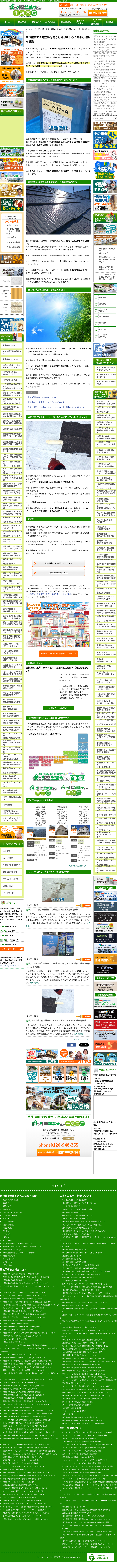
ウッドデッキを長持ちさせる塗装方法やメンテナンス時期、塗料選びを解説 (89, 1380)
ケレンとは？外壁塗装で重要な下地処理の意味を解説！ (56, 910)
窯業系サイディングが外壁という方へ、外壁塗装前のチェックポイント (88, 1544)
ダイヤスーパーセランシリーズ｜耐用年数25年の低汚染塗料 (84, 1448)
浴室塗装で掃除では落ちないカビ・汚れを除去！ (80, 1383)
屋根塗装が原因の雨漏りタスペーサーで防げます (12, 631)
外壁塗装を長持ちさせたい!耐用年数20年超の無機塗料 (106, 563)
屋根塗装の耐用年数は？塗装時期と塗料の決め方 (106, 772)
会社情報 (6, 1231)
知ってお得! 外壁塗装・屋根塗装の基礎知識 (18, 1320)
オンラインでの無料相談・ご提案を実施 (106, 403)
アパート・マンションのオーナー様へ (106, 376)
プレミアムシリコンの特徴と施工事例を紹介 (105, 849)
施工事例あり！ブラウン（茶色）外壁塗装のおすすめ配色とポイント (27, 1507)
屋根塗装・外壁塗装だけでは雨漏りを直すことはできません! (24, 1317)
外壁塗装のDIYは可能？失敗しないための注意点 (106, 612)
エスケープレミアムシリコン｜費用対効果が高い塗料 (81, 1451)
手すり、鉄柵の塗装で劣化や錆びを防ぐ (11, 694)
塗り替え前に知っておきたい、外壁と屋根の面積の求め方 (23, 1423)
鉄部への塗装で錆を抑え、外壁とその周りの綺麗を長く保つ (84, 1371)
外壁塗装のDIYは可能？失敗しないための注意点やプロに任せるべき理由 (29, 1333)
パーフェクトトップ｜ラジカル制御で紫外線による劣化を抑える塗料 (87, 1432)
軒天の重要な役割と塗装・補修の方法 (11, 568)
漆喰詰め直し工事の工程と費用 (104, 667)
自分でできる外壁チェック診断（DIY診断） (18, 1330)
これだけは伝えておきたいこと (14, 1212)
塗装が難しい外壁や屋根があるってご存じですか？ (106, 619)
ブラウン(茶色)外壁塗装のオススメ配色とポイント (106, 821)
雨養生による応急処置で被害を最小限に (106, 751)
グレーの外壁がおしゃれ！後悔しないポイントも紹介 (106, 793)
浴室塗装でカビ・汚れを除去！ (11, 708)
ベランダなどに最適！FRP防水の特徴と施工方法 (12, 750)
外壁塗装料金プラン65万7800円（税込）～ (77, 1215)
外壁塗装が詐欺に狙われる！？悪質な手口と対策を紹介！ (23, 1395)
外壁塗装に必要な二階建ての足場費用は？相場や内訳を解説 (84, 1423)
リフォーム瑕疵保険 (10, 1215)
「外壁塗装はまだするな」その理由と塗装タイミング (12, 387)
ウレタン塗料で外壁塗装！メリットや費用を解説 (11, 464)
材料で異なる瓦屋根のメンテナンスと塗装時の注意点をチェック (85, 1330)
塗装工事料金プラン (80, 22)
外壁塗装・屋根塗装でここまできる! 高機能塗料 (20, 1382)
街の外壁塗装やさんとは (11, 1200)
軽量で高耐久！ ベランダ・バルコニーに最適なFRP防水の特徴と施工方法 (29, 1451)
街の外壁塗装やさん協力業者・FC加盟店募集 (19, 1253)
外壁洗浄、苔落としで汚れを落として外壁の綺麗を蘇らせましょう (86, 1395)
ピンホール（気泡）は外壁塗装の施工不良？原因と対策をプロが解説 (27, 1379)
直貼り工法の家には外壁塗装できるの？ (104, 633)
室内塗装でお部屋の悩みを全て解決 (75, 1281)
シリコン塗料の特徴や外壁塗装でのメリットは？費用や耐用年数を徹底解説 (89, 1482)
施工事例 (22, 22)
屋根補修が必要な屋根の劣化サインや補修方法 (12, 617)
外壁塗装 (31, 594)
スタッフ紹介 (8, 858)
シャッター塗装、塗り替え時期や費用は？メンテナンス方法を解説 (86, 1386)
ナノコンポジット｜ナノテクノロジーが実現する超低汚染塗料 (84, 1460)
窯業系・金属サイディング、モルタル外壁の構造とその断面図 (25, 1426)
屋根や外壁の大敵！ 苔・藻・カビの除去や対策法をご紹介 (83, 1399)
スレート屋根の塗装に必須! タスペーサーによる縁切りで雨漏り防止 (27, 1404)
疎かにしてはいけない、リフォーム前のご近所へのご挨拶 (23, 1308)
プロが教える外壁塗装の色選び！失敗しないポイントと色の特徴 (26, 1277)
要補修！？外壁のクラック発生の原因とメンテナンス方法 (23, 1370)
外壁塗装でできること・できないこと (12, 527)
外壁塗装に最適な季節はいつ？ (12, 450)
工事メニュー (51, 22)
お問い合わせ (8, 886)
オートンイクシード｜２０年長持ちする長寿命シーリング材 (84, 1479)
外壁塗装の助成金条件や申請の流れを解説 (106, 417)
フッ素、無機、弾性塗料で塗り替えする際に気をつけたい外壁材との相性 (29, 1432)
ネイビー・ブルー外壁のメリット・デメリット (106, 786)
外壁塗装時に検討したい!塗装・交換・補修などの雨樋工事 (83, 1358)
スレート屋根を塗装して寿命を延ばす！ (76, 1405)
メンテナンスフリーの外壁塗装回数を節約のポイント (106, 507)
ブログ (37, 29)
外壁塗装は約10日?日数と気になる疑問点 (105, 465)
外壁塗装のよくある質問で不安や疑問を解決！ (106, 410)
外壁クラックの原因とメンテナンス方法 (11, 499)
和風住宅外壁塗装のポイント (104, 660)
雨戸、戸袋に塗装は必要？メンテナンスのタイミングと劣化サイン (86, 1392)
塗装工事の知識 (9, 345)
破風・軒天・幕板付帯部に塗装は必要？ (11, 554)
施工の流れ (66, 22)
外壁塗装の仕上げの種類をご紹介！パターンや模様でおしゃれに (26, 1519)
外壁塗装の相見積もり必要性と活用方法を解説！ (105, 430)
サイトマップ (8, 893)
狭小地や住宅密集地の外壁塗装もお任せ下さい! (11, 638)
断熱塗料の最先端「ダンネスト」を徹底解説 (106, 737)
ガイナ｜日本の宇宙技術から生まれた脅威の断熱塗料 (81, 1472)
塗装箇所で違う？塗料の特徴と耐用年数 (105, 535)
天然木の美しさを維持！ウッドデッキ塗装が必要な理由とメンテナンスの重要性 (104, 47)
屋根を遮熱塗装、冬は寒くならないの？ (44, 397)
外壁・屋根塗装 (52, 594)
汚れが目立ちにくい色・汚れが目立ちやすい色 (106, 259)
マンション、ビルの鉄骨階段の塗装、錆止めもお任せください (84, 1374)
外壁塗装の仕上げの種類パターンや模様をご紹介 (106, 842)
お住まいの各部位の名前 (12, 429)
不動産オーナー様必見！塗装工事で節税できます (106, 577)
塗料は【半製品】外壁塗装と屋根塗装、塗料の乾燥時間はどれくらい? (28, 1410)
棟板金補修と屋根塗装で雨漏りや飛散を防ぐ (12, 729)
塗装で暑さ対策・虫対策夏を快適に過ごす (12, 485)
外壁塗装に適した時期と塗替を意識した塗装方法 (12, 443)
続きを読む (34, 983)
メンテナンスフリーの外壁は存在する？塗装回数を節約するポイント (27, 1345)
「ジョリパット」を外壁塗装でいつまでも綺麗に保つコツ (23, 1429)
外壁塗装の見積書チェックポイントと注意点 (106, 444)
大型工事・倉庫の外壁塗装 (72, 1408)
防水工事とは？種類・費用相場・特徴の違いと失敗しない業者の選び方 (28, 1448)
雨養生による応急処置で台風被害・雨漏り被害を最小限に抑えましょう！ (29, 1476)
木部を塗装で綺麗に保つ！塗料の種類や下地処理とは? (106, 716)
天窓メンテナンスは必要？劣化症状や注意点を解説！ (104, 112)
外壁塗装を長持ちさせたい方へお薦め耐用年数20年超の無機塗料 (85, 1522)
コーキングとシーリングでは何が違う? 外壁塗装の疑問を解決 (25, 1417)
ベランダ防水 (66, 594)
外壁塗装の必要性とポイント (72, 1256)
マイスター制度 (8, 1222)
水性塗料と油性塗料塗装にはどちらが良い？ (106, 646)
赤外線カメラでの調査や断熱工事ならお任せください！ (82, 1253)
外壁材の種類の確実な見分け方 (103, 500)
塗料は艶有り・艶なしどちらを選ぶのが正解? (106, 639)
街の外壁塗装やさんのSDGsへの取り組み (17, 1243)
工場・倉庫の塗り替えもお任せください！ (106, 369)
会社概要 (110, 22)
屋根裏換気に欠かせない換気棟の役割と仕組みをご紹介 (23, 1457)
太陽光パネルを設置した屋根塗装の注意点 (106, 709)
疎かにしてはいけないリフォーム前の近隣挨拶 (106, 472)
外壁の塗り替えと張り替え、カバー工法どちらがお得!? (22, 1336)
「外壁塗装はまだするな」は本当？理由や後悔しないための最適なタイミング (31, 1305)
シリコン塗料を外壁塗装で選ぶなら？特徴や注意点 (12, 471)
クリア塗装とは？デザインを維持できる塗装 (12, 478)
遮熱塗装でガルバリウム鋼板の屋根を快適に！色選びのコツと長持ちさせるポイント (104, 105)
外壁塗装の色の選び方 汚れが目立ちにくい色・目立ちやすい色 (25, 1283)
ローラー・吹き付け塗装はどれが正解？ (104, 681)
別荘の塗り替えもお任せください (106, 383)
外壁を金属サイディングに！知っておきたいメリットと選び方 (84, 1302)
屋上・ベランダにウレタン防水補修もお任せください (12, 757)
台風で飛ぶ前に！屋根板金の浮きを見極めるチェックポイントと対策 (104, 55)
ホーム (7, 22)
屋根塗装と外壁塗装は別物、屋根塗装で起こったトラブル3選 (25, 1401)
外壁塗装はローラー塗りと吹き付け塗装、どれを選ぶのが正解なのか (27, 1413)
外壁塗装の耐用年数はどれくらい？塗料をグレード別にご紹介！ (26, 1358)
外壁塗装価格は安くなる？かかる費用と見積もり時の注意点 (84, 1231)
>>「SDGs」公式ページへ (10, 966)
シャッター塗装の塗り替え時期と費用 (11, 715)
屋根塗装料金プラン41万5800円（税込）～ (77, 1218)
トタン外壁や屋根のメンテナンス (11, 652)
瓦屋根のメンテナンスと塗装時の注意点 (12, 666)
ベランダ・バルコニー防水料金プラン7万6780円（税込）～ (83, 1225)
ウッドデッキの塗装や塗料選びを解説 (11, 701)
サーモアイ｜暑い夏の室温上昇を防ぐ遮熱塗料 (79, 1438)
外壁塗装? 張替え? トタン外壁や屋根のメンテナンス (81, 1305)
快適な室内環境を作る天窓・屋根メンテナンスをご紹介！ (83, 1352)
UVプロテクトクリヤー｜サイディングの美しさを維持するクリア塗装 (87, 1466)
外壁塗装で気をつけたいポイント (12, 541)
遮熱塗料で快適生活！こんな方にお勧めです (46, 402)
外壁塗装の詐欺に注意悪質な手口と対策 (105, 458)
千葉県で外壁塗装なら (11, 865)
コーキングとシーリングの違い (12, 784)
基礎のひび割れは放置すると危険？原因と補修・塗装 (22, 1479)
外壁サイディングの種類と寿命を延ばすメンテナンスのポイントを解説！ (104, 39)
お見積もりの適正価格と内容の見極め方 (106, 451)
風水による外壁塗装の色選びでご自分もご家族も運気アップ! (24, 1295)
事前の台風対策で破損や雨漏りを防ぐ (104, 744)
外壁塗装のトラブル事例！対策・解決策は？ (105, 765)
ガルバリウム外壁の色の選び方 (104, 521)
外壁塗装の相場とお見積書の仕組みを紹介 (106, 437)
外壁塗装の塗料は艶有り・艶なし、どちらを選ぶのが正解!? (83, 1516)
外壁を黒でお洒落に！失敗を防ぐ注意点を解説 (106, 800)
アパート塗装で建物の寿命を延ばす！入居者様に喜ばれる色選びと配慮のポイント (104, 72)
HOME (29, 29)
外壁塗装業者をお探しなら (12, 1250)
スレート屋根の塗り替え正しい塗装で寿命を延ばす (12, 624)
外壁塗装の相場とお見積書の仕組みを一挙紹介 (79, 1228)
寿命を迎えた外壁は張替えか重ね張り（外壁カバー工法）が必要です (87, 1271)
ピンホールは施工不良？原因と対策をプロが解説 (12, 513)
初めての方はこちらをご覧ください (75, 1200)
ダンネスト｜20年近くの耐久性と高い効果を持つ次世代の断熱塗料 (86, 1469)
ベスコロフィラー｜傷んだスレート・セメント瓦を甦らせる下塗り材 (87, 1444)
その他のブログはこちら (80, 1039)
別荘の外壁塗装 (68, 1414)
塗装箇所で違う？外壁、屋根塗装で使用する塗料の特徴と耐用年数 (86, 1510)
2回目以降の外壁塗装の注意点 (103, 528)
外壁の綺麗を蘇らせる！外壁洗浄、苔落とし (106, 695)
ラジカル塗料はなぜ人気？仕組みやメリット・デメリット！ (24, 1516)
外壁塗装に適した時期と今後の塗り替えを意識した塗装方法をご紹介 (27, 1361)
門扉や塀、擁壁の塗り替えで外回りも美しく (78, 1277)
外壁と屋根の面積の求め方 (12, 798)
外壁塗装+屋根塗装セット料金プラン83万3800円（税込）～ (83, 1222)
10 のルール (7, 1218)
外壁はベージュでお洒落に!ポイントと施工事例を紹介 (106, 814)
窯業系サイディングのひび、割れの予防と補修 (106, 626)
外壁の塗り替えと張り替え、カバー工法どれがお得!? (106, 493)
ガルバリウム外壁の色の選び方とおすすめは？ (19, 1354)
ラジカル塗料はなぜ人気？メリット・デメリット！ (106, 862)
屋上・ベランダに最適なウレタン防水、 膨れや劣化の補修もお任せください (30, 1454)
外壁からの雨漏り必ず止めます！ (74, 1250)
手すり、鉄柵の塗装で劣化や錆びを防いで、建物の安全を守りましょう (88, 1377)
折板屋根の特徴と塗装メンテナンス (10, 659)
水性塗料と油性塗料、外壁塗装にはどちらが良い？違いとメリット (86, 1519)
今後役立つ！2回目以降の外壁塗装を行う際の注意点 (81, 1274)
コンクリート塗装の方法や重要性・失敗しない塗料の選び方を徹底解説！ (88, 1389)
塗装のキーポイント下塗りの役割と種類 (104, 542)
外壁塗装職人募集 (9, 1256)
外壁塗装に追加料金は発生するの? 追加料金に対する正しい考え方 (86, 1293)
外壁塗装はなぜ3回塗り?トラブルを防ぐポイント (12, 548)
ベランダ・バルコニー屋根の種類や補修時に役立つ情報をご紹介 (26, 1444)
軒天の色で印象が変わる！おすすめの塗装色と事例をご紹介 (84, 1349)
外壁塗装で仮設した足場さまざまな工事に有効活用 (106, 584)
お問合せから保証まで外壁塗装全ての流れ (77, 1209)
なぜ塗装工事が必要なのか (12, 352)
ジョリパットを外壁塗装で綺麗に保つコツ (106, 674)
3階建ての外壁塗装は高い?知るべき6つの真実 (106, 486)
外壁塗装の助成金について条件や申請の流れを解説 (80, 1290)
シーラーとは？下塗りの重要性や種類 (105, 556)
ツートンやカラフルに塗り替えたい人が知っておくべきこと (106, 276)
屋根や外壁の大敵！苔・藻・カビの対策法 (105, 702)
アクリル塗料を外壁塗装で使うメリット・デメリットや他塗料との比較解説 (89, 1485)
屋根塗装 (40, 594)
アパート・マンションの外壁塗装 (74, 1411)
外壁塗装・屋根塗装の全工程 (72, 1212)
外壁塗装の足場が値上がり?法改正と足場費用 (106, 591)
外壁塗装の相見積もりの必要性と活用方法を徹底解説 (22, 1392)
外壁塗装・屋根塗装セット (11, 134)
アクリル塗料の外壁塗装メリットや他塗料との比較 (12, 457)
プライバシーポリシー (11, 879)
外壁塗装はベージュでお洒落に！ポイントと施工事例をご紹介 (25, 1504)
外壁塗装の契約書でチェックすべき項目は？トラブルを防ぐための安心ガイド (104, 97)
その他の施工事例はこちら (79, 866)
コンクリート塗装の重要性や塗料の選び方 (11, 722)
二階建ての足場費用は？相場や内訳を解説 (106, 598)
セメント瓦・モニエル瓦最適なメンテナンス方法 (12, 673)
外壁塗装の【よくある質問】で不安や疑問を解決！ (21, 1274)
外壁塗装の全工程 (10, 380)
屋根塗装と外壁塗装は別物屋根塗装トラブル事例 (12, 534)
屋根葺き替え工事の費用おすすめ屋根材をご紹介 (12, 415)
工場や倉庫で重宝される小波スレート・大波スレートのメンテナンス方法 (29, 1435)
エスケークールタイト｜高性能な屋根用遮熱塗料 (80, 1454)
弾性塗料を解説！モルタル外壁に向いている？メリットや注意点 (26, 1513)
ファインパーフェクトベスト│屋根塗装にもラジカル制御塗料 (84, 1435)
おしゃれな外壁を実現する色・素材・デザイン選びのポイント (25, 1488)
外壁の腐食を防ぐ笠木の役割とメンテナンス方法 (12, 589)
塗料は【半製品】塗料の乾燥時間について (12, 777)
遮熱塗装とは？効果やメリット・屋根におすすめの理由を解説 (59, 1021)
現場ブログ (7, 1206)
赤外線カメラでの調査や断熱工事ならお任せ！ (12, 394)
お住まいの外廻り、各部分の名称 (15, 1339)
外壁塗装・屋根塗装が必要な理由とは (16, 1323)
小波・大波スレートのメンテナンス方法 (11, 819)
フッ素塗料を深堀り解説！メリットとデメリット (105, 828)
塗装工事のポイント (11, 359)
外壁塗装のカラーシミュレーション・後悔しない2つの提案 (24, 1292)
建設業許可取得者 (10, 872)
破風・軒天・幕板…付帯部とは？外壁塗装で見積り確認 (82, 1340)
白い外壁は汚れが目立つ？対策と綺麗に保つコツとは (106, 807)
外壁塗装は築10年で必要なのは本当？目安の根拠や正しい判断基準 (27, 1302)
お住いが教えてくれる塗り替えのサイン (11, 366)
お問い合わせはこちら (58, 573)
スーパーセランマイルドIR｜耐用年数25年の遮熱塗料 (81, 1441)
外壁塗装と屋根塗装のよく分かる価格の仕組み (79, 1203)
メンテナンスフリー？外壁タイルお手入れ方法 (106, 653)
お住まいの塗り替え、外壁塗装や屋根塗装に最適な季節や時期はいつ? (28, 1364)
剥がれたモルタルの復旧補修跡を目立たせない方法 (12, 506)
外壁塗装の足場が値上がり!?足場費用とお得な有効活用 (82, 1420)
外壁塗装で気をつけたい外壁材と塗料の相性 (12, 812)
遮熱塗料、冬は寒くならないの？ (74, 1507)
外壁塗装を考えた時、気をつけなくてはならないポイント (23, 1386)
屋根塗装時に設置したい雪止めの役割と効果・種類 (12, 603)
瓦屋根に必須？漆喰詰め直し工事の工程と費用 (79, 1327)
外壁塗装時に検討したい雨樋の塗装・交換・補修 (12, 596)
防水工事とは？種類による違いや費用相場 (12, 743)
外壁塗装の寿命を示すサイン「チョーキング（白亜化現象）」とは (27, 1367)
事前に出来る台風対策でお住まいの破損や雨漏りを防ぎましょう (26, 1472)
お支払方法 (7, 1234)
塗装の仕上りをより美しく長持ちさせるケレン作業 (12, 520)
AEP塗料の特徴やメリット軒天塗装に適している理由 (106, 869)
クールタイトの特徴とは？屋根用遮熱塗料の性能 (105, 856)
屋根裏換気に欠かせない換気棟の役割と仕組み (12, 764)
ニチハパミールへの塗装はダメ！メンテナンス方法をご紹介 (24, 1466)
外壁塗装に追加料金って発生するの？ (104, 423)
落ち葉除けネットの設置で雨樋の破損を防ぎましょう (81, 1364)
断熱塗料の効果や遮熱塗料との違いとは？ (106, 730)
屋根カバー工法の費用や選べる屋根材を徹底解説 (12, 422)
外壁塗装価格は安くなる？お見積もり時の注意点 (11, 401)
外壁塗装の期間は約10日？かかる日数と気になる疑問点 (23, 1299)
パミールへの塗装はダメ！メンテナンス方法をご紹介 (106, 723)
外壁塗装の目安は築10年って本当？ (10, 373)
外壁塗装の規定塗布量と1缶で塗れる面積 (106, 688)
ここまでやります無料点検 (95, 22)
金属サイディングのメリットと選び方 (11, 645)
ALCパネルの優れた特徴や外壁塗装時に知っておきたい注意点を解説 (27, 1420)
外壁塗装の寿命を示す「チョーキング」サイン (12, 492)
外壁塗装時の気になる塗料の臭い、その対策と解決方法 (23, 1311)
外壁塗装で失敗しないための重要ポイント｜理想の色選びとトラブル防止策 (104, 80)
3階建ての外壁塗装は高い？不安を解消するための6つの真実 (24, 1314)
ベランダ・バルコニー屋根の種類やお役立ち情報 (12, 736)
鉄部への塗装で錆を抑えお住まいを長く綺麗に (12, 680)
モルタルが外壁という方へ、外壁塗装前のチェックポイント (84, 1541)
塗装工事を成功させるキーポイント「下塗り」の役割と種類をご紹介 (87, 1531)
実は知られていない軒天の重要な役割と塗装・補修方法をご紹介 (85, 1346)
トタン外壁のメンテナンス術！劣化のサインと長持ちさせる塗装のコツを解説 (104, 89)
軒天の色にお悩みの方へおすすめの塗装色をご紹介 (12, 575)
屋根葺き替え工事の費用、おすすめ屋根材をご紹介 (80, 1265)
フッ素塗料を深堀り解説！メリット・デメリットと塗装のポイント (27, 1510)
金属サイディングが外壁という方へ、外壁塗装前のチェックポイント (87, 1547)
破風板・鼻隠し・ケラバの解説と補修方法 (12, 561)
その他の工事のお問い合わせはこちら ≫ (58, 654)
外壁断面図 (7, 805)
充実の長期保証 (8, 1225)
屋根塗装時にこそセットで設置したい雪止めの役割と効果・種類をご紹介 (88, 1361)
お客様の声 (36, 22)
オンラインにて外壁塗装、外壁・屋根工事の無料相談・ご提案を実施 (87, 1287)
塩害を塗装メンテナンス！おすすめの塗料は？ (11, 771)
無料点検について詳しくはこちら (58, 563)
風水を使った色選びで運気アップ (106, 251)
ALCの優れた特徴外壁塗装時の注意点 (11, 791)
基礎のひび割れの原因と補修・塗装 (103, 758)
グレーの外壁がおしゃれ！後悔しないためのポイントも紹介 (24, 1494)
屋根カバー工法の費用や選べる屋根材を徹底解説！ (80, 1268)
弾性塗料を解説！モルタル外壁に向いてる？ (105, 835)
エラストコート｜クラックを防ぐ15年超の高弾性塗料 (81, 1463)
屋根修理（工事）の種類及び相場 (11, 408)
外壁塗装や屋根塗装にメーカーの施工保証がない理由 (106, 570)
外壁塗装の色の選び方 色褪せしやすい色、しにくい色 (22, 1280)
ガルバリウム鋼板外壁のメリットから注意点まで (106, 514)
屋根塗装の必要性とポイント (72, 1259)
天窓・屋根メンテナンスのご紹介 (11, 582)
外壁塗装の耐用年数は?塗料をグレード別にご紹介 (12, 436)
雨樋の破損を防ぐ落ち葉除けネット (10, 610)
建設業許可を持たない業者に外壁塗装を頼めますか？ (22, 1246)
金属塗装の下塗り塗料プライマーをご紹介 (105, 549)
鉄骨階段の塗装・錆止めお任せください (12, 687)
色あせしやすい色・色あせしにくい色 (106, 268)
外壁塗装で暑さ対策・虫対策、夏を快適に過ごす (80, 1417)
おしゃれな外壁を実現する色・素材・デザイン (106, 779)
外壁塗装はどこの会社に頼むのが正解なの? (18, 1407)
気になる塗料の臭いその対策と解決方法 (104, 479)
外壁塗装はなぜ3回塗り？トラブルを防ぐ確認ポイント (22, 1389)
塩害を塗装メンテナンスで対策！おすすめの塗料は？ (22, 1460)
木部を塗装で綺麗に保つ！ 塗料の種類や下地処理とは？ (23, 1463)
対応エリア (7, 1237)
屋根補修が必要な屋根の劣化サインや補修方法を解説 (81, 1368)
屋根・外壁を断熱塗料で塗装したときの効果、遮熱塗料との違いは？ (56, 407)
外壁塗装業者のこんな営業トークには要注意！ (106, 605)
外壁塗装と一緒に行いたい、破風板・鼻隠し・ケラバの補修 (84, 1343)
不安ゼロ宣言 (7, 1228)
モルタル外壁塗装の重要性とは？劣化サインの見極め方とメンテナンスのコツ (104, 64)
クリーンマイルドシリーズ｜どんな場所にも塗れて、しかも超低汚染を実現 (89, 1476)
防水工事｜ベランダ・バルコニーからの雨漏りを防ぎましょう (84, 1284)
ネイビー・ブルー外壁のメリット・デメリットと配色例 (23, 1491)
